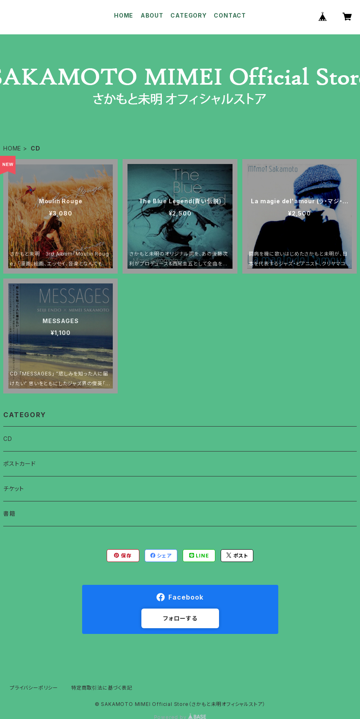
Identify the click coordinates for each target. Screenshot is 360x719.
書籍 (9, 513)
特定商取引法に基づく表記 (101, 688)
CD (7, 438)
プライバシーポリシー (34, 688)
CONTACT (230, 15)
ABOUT (152, 15)
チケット (13, 488)
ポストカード (19, 463)
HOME (123, 15)
